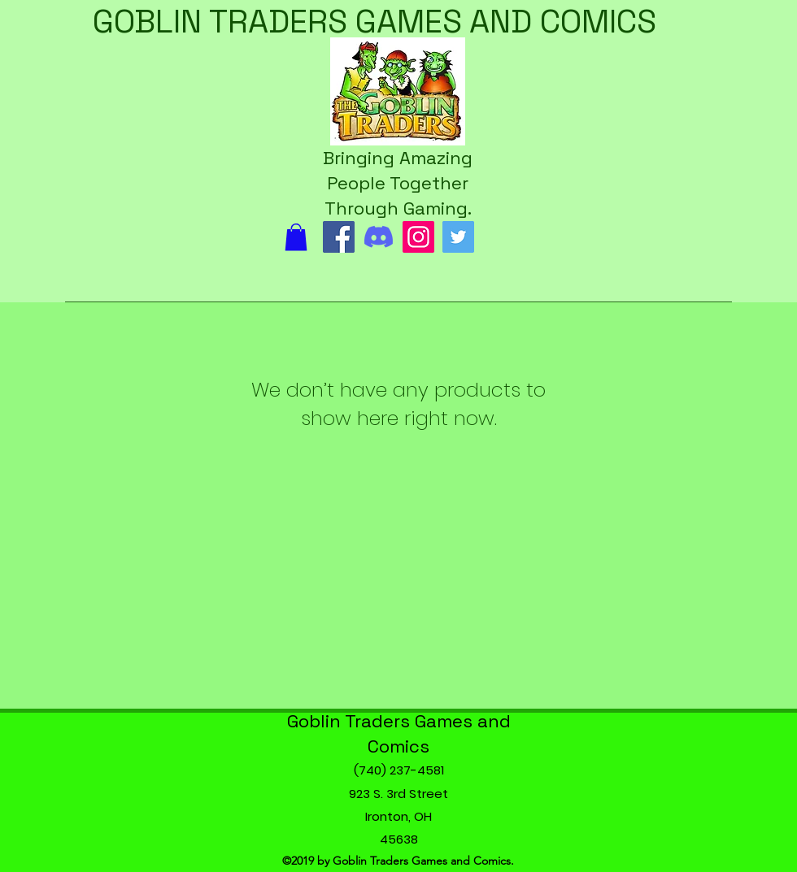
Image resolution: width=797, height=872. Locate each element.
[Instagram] (418, 237)
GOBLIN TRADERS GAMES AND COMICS (374, 21)
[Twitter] (458, 237)
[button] (296, 236)
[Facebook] (339, 237)
